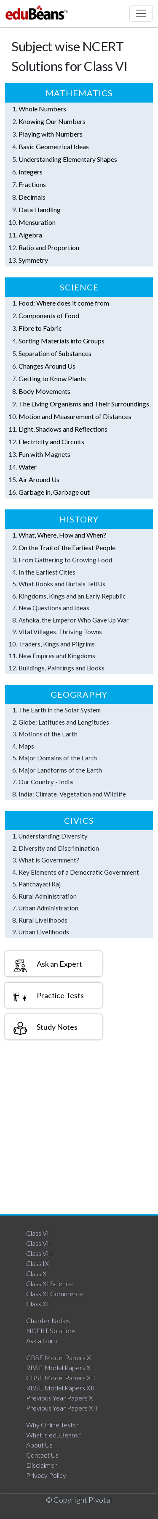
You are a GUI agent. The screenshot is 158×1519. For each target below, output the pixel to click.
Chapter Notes (48, 1320)
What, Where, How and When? (62, 535)
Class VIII (39, 1253)
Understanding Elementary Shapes (68, 159)
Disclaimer (41, 1465)
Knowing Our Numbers (52, 121)
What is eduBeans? (53, 1435)
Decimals (32, 197)
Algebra (30, 235)
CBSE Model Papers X (58, 1357)
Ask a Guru (41, 1341)
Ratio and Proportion (49, 247)
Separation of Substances (55, 353)
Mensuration (37, 222)
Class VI (37, 1233)
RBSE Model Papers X (58, 1367)
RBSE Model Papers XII (60, 1388)
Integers (31, 172)
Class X (36, 1273)
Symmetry (33, 260)
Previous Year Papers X (59, 1398)
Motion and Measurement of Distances (75, 416)
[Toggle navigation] (141, 13)
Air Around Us (39, 479)
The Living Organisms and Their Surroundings (84, 404)
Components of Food (49, 315)
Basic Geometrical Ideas (54, 146)
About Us (39, 1445)
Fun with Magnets (44, 454)
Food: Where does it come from (64, 303)
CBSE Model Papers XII (60, 1378)
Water (28, 467)
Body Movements (44, 391)
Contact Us (42, 1455)
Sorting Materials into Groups (61, 341)
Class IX (37, 1263)
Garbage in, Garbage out (54, 492)
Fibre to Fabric (40, 328)
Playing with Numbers (51, 134)
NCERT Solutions (51, 1330)
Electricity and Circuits (51, 442)
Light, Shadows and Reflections (63, 429)
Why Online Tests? (52, 1425)
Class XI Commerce (54, 1293)
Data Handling (40, 210)
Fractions (32, 184)
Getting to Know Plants (52, 378)
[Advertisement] (79, 1129)
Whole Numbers (42, 109)
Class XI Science (49, 1283)
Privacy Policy (46, 1475)
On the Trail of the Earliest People (67, 547)
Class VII (38, 1243)
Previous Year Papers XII (61, 1408)
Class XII (38, 1304)
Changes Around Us (47, 366)
